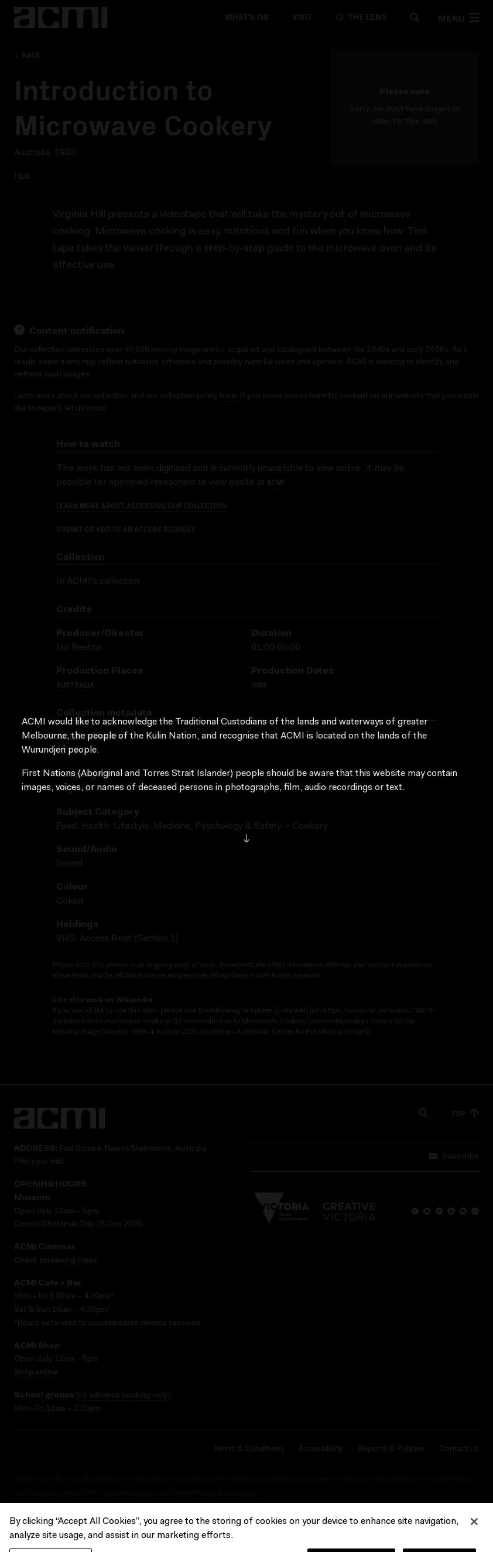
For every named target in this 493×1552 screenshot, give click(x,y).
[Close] (474, 1533)
